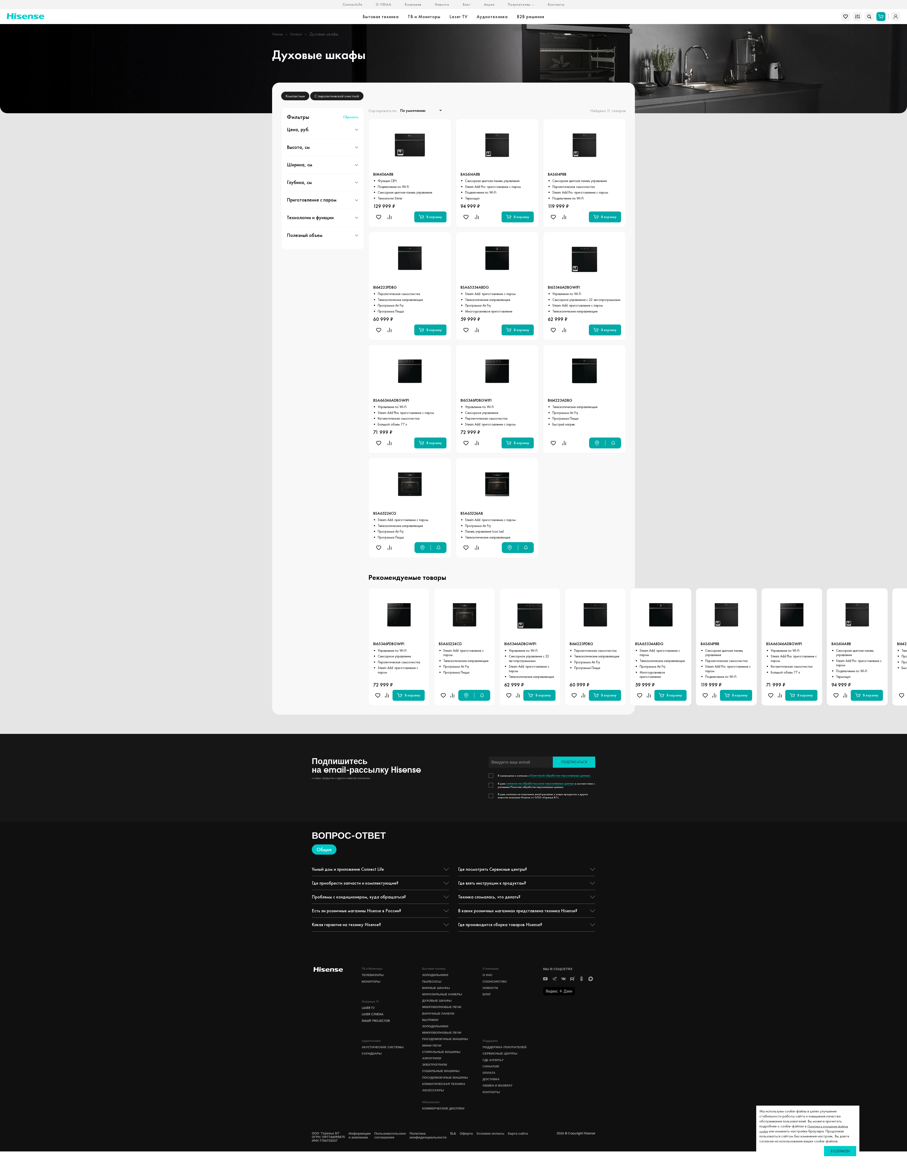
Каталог (300, 34)
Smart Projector (377, 1027)
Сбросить (350, 117)
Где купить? (494, 1071)
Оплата (490, 1085)
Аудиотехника (492, 17)
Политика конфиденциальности (428, 1157)
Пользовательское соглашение (390, 1157)
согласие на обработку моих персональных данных (537, 784)
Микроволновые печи (443, 1011)
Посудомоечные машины (438, 1048)
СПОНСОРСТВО (496, 982)
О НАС (488, 975)
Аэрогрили (432, 1071)
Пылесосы (433, 982)
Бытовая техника (381, 17)
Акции (489, 4)
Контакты (556, 4)
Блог (466, 4)
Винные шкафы (437, 989)
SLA (453, 1155)
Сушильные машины (442, 1085)
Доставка (492, 1092)
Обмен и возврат (499, 1100)
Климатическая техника (446, 1104)
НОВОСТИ (491, 989)
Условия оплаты (490, 1155)
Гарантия (491, 1078)
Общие (324, 849)
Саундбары (373, 1064)
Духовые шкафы (438, 1003)
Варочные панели (440, 1018)
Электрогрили (436, 1078)
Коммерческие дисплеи (445, 1130)
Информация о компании (360, 1157)
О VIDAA (383, 4)
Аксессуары (434, 1111)
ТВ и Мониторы (424, 17)
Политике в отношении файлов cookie (807, 1129)
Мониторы (372, 982)
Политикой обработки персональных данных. (557, 776)
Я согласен (840, 1151)
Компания (413, 4)
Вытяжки (431, 1025)
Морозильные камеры (444, 996)
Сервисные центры (502, 1064)
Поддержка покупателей (507, 1057)
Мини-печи (432, 1057)
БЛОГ (487, 996)
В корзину (430, 217)
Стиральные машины (443, 1064)
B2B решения (530, 17)
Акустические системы (385, 1057)
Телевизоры (374, 975)
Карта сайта (518, 1155)
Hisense (278, 34)
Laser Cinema (374, 1020)
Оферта (466, 1155)
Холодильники (436, 975)
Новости (442, 4)
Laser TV (458, 17)
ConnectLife (352, 4)
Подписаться (574, 762)
